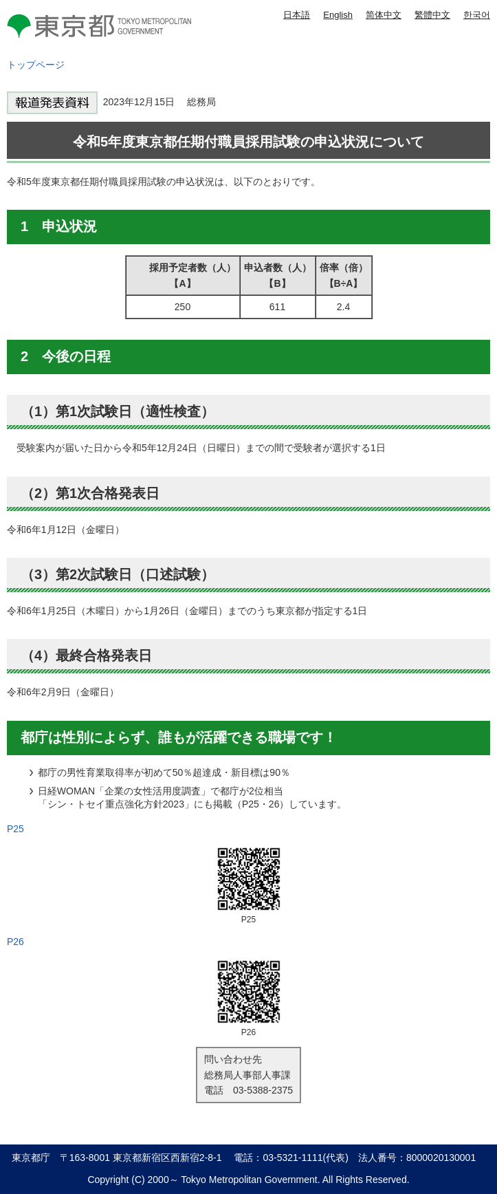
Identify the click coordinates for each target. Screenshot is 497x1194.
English (338, 15)
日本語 (296, 15)
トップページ (36, 64)
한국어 (476, 15)
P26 (15, 941)
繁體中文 (432, 15)
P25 (15, 828)
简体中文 (383, 15)
